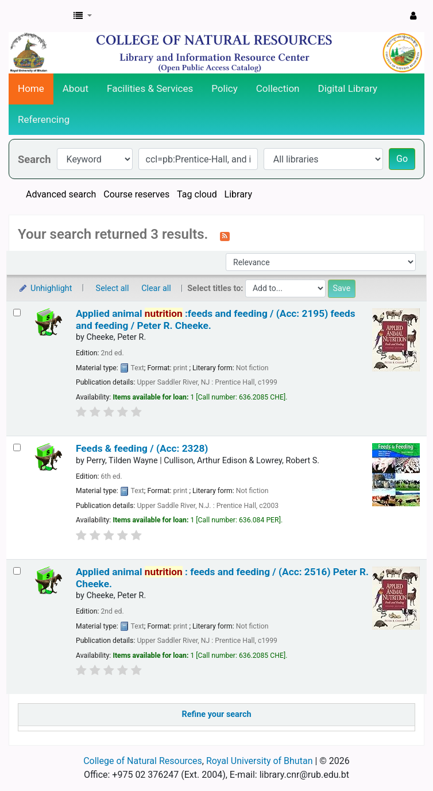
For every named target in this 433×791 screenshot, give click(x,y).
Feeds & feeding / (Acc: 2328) (142, 448)
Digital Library (348, 88)
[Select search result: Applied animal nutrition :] (17, 571)
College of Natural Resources (142, 760)
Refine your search (217, 714)
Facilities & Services (150, 88)
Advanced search (61, 194)
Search (34, 159)
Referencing (43, 119)
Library (238, 194)
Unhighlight (45, 288)
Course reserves (136, 194)
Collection (278, 88)
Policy (224, 88)
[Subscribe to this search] (224, 235)
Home (31, 88)
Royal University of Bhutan (259, 760)
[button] (82, 16)
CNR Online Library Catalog (38, 16)
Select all (112, 288)
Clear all (156, 288)
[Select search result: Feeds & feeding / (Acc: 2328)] (17, 447)
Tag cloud (197, 194)
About (75, 88)
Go (402, 158)
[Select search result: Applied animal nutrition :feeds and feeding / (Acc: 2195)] (17, 312)
